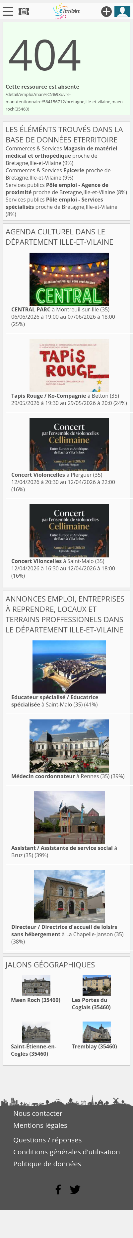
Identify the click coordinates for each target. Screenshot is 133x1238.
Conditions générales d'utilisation (66, 1151)
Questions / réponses (47, 1139)
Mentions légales (40, 1125)
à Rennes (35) (60, 776)
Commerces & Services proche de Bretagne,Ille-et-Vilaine (61, 156)
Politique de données (47, 1163)
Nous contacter (37, 1113)
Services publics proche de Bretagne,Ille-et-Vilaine (61, 188)
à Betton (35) (65, 395)
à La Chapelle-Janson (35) (67, 930)
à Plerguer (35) (56, 474)
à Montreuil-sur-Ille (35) (60, 309)
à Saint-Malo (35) (57, 561)
